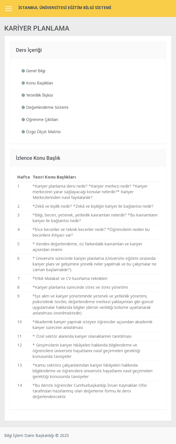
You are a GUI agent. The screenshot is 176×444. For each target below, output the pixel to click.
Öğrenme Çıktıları (40, 119)
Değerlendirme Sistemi (45, 107)
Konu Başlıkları (37, 83)
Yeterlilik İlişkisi (37, 95)
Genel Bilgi (33, 70)
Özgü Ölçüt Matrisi (41, 131)
